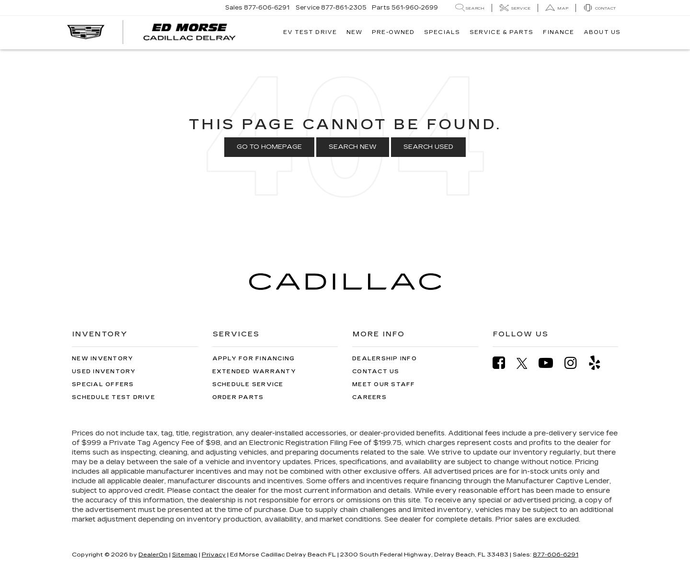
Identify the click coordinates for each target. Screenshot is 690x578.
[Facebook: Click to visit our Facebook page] (504, 363)
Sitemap (184, 554)
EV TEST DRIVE (310, 32)
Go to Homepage (269, 147)
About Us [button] (602, 32)
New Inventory (102, 359)
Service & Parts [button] (502, 32)
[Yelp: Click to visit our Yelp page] (599, 363)
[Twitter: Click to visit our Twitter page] (527, 363)
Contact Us (376, 371)
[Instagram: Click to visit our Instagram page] (575, 363)
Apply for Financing (253, 359)
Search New (353, 147)
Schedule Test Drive (113, 397)
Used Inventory (104, 371)
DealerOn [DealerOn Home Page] (153, 554)
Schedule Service (248, 384)
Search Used (428, 147)
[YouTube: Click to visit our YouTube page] (551, 363)
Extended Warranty (254, 371)
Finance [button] (558, 32)
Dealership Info (384, 359)
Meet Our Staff (383, 384)
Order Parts (238, 397)
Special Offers (103, 384)
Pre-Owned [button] (393, 32)
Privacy (214, 554)
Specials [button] (442, 32)
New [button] (354, 32)
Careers (369, 397)
